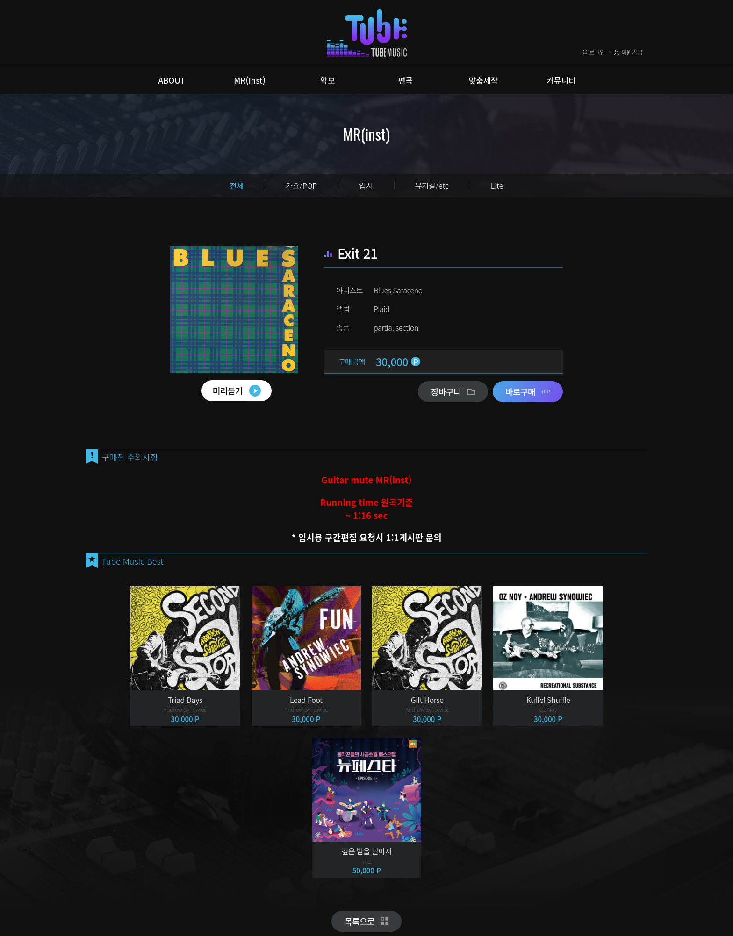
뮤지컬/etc (432, 185)
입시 (366, 185)
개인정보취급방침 (164, 890)
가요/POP (301, 185)
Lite (497, 185)
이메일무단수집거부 (233, 890)
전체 (237, 185)
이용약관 (109, 890)
